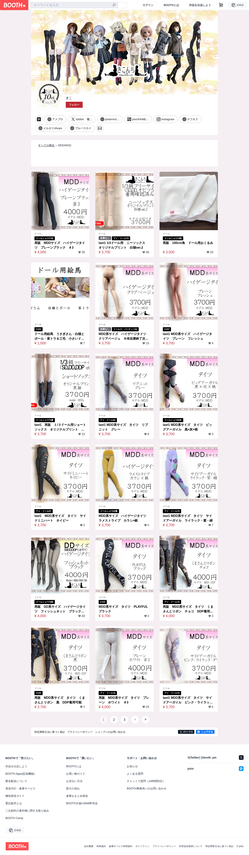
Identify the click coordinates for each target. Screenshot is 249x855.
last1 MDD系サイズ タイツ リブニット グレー (123, 427)
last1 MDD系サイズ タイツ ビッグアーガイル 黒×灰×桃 (187, 427)
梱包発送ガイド (15, 795)
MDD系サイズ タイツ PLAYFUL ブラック (124, 609)
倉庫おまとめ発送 (77, 795)
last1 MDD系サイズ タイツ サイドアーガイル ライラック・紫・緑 (188, 518)
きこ (69, 98)
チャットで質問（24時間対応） (146, 781)
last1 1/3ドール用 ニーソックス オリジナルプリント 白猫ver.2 (123, 245)
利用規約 (101, 846)
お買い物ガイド (75, 773)
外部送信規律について (190, 846)
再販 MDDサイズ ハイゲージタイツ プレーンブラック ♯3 (59, 245)
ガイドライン (142, 846)
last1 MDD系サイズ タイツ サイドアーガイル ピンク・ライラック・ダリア (187, 700)
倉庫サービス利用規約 (120, 846)
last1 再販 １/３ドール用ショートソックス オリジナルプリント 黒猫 (60, 427)
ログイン (148, 5)
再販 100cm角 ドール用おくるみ (188, 243)
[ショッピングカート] (221, 5)
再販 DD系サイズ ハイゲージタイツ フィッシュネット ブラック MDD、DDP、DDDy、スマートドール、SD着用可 (60, 609)
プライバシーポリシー (164, 846)
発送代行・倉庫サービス (20, 788)
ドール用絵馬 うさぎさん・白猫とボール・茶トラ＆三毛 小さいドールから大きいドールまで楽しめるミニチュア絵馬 (59, 336)
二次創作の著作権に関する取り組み (27, 810)
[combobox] (74, 5)
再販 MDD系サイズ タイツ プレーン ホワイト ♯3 (124, 700)
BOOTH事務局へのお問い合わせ (147, 788)
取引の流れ (73, 788)
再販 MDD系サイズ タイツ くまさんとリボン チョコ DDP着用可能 (188, 609)
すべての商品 (46, 145)
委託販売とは (13, 803)
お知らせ (132, 766)
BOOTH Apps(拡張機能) (20, 773)
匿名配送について (16, 781)
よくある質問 (135, 773)
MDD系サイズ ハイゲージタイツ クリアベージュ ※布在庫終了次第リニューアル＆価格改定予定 (124, 336)
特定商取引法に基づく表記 (219, 846)
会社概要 (88, 846)
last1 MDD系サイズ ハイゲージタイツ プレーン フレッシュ (187, 336)
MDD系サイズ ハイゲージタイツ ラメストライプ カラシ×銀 (124, 518)
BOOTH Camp (14, 818)
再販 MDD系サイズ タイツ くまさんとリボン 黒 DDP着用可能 (59, 700)
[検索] (114, 5)
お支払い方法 (74, 781)
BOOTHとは (171, 5)
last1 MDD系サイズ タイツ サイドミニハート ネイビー (60, 518)
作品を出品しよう (200, 5)
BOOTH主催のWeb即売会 (82, 803)
